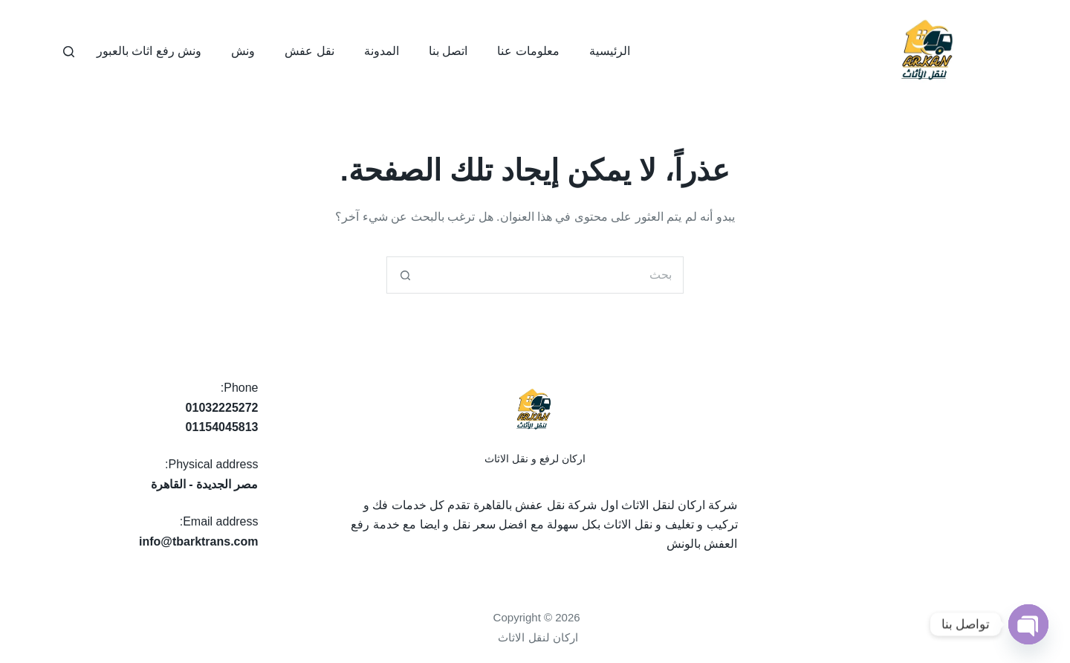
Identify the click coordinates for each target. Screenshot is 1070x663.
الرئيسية (609, 51)
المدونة (381, 51)
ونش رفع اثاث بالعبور (149, 51)
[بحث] (68, 51)
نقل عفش (309, 51)
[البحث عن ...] (554, 275)
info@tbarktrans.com (199, 541)
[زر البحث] (405, 275)
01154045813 (222, 427)
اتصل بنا (448, 51)
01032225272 (222, 407)
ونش (243, 51)
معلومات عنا (528, 51)
